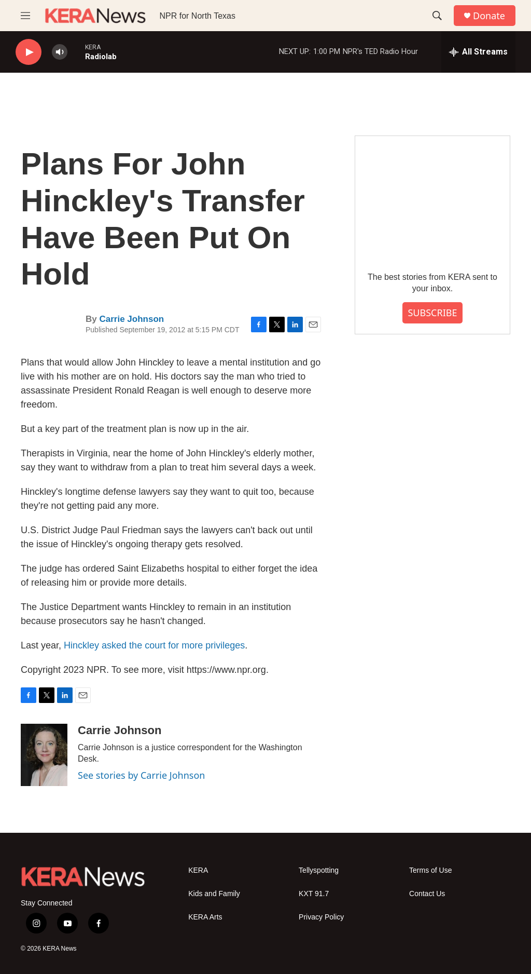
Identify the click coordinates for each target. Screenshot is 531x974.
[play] (28, 52)
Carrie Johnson (131, 319)
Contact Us (427, 894)
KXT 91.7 (314, 894)
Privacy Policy (321, 917)
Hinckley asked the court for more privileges (154, 645)
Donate (489, 15)
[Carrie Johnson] (44, 755)
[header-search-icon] (437, 15)
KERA (198, 870)
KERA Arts (205, 917)
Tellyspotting (319, 870)
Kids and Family (214, 894)
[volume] (59, 52)
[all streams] (478, 52)
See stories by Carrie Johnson (141, 775)
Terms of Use (430, 870)
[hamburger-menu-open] (25, 15)
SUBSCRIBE (432, 312)
